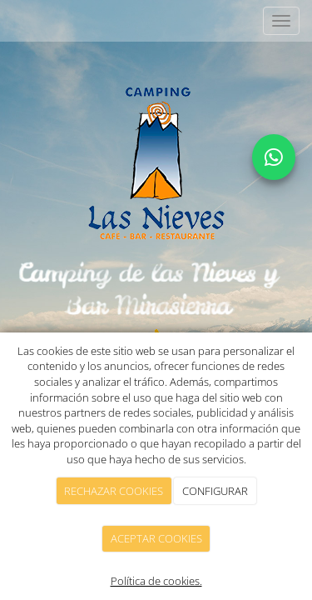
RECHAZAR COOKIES (113, 490)
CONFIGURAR (215, 490)
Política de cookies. (156, 580)
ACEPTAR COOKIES (156, 538)
